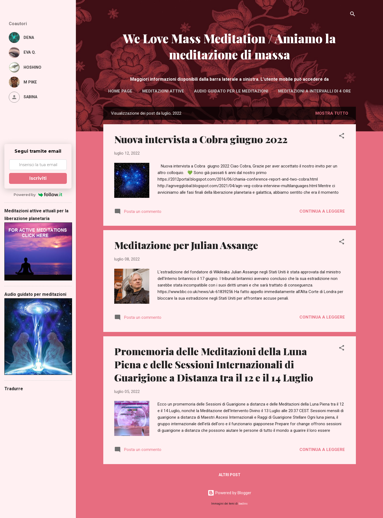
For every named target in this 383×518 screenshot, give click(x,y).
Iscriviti (38, 178)
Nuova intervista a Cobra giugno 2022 (200, 139)
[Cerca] (352, 15)
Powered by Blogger (229, 492)
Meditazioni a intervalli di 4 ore (314, 91)
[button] (341, 136)
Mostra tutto (331, 113)
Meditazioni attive (163, 91)
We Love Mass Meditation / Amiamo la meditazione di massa (229, 46)
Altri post (230, 475)
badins (243, 503)
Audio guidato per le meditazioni (231, 91)
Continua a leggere (322, 211)
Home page (120, 91)
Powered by (38, 194)
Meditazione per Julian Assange (186, 244)
